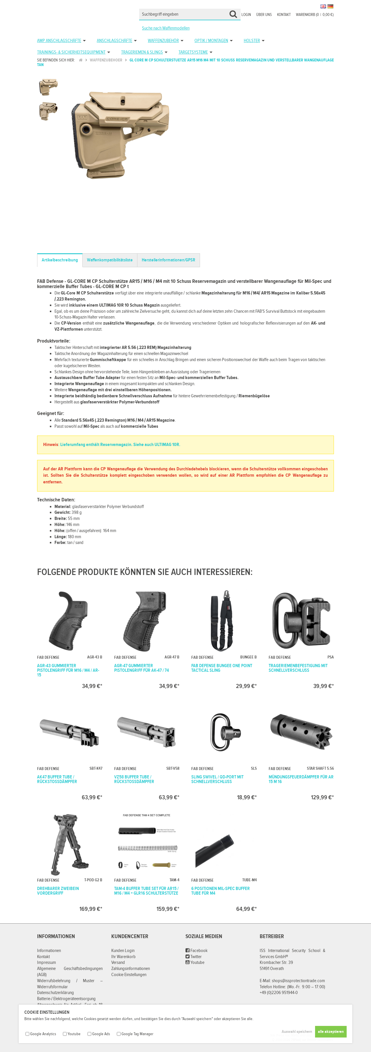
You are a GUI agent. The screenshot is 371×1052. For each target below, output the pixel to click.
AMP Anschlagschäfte (59, 40)
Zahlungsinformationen (130, 968)
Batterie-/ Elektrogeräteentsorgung (66, 999)
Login (246, 14)
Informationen (49, 950)
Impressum (46, 962)
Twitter (194, 957)
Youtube (195, 962)
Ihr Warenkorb (123, 957)
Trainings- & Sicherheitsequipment (71, 52)
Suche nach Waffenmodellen (166, 28)
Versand (118, 962)
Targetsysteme (193, 52)
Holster (252, 40)
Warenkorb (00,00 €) (315, 14)
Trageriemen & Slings (142, 52)
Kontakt (284, 14)
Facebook (197, 950)
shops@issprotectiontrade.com (298, 981)
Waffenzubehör (163, 40)
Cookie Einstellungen (128, 975)
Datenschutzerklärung (55, 992)
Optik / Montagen (211, 40)
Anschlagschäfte (114, 40)
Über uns (264, 14)
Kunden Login (122, 950)
